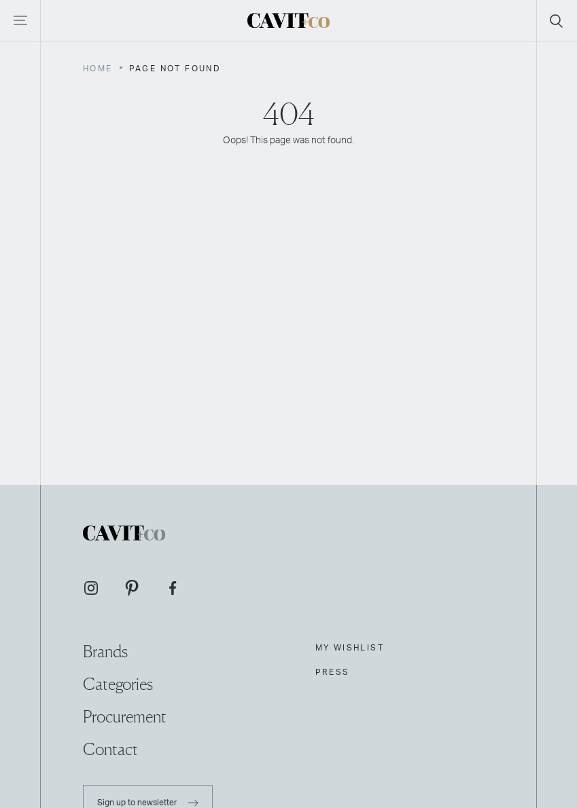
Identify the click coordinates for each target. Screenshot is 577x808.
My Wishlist (349, 648)
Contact (110, 749)
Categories (118, 684)
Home (98, 69)
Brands (105, 651)
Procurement (125, 717)
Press (332, 672)
